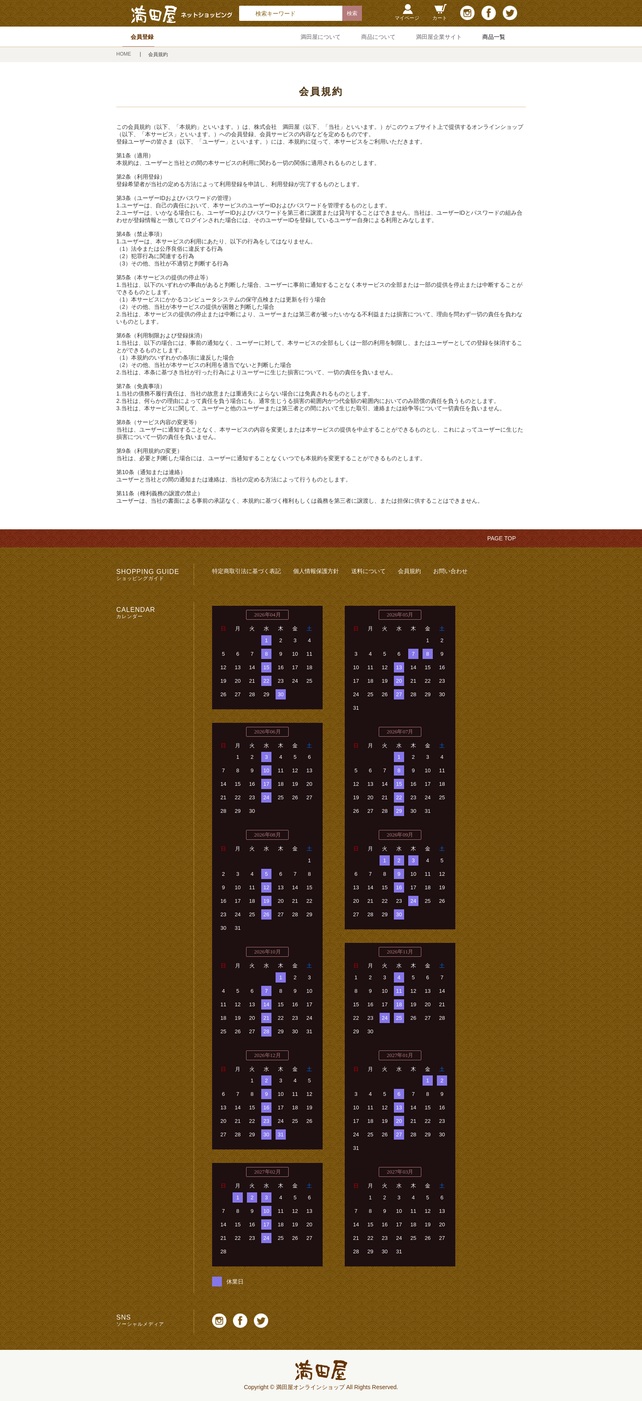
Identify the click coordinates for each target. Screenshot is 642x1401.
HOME (124, 54)
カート (439, 18)
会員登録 (142, 37)
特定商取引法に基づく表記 (246, 571)
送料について (368, 571)
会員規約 (409, 571)
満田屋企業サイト (439, 37)
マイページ (407, 18)
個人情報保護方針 (316, 571)
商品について (378, 37)
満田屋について (321, 37)
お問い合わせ (450, 571)
